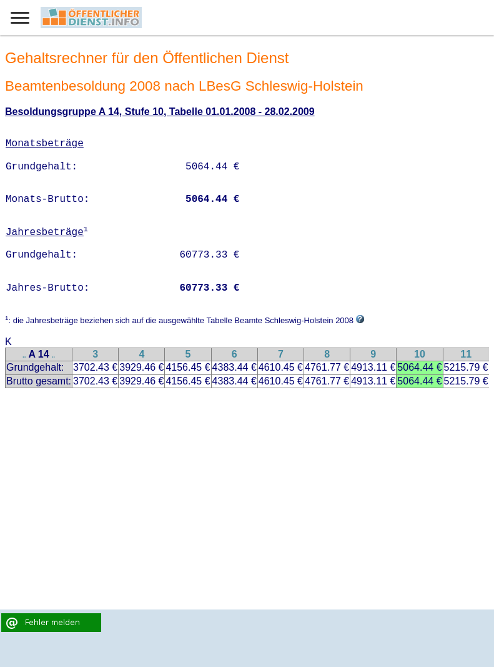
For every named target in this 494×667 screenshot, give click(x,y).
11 (466, 354)
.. (24, 355)
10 (419, 354)
